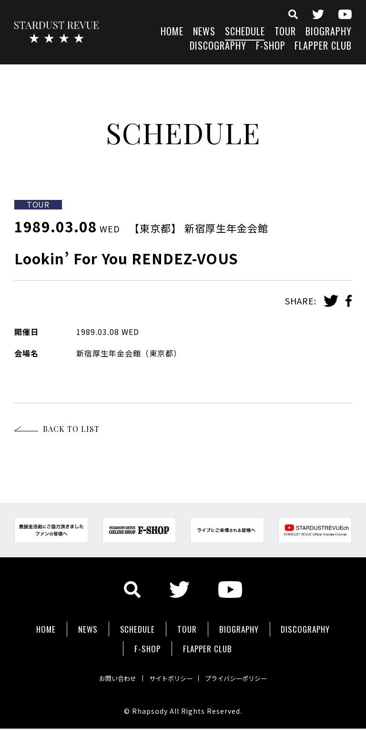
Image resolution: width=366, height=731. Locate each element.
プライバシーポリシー (246, 666)
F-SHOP (270, 46)
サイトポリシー (169, 666)
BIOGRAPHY (328, 32)
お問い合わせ (107, 666)
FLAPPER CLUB (323, 46)
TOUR (285, 32)
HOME (172, 32)
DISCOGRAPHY (218, 46)
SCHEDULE (245, 32)
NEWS (204, 32)
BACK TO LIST (71, 429)
